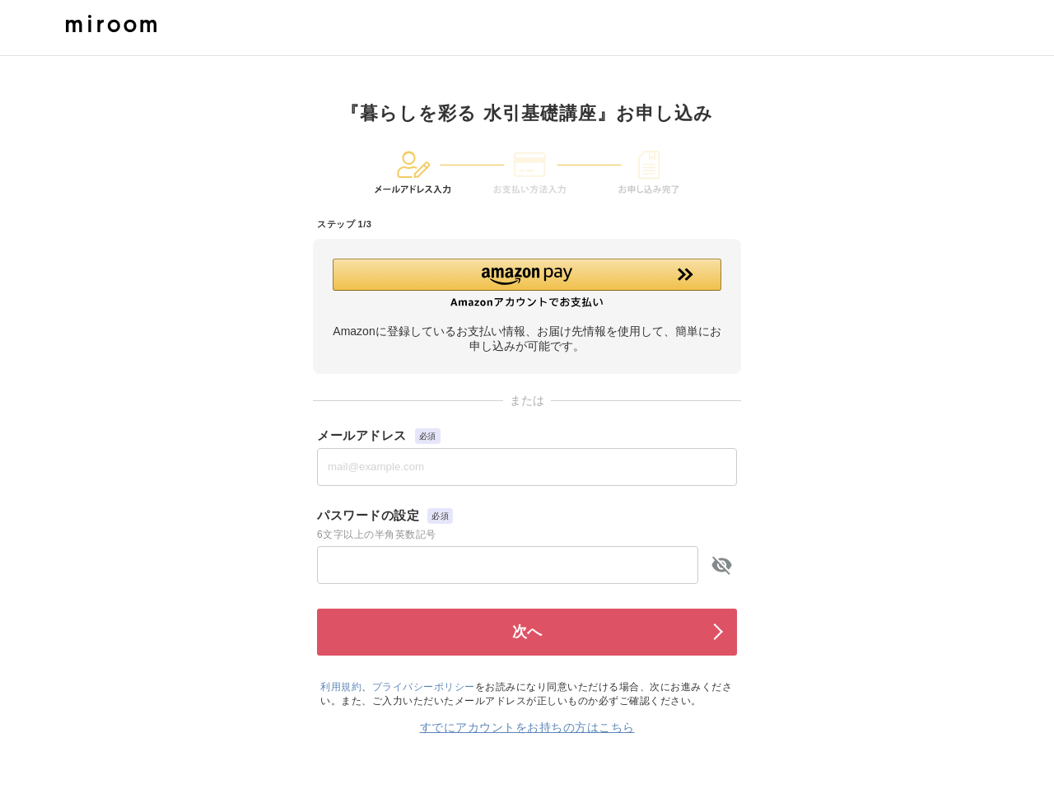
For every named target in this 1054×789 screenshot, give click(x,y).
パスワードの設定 (368, 515)
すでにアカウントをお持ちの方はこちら (527, 727)
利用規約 (340, 687)
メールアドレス (362, 435)
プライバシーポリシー (423, 687)
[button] (527, 283)
